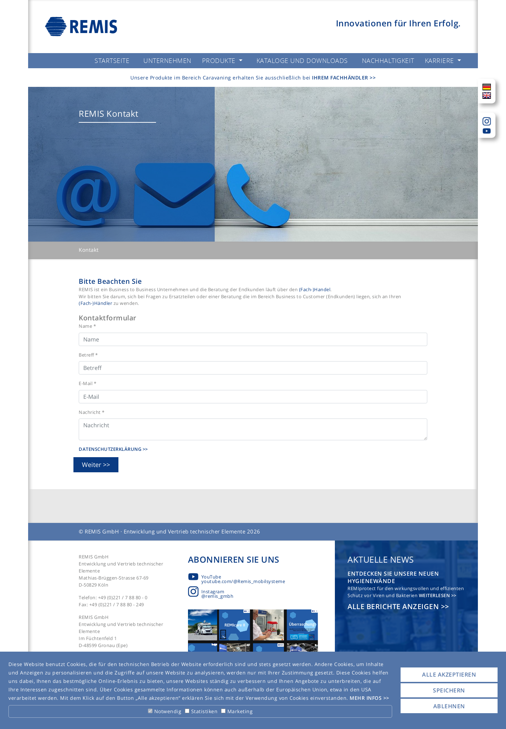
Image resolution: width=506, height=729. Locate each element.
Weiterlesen (435, 595)
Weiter (91, 464)
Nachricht (92, 412)
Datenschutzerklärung (111, 449)
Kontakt (89, 249)
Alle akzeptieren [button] (449, 674)
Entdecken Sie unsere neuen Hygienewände (393, 577)
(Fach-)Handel (315, 289)
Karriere (440, 60)
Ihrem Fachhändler (341, 77)
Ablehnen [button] (449, 706)
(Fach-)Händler (96, 303)
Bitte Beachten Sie (110, 281)
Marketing (237, 711)
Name (87, 326)
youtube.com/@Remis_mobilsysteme (243, 581)
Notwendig (164, 711)
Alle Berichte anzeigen (394, 606)
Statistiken (201, 711)
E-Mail (87, 383)
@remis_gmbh (217, 596)
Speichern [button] (449, 690)
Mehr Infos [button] (366, 698)
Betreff (88, 355)
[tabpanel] (253, 164)
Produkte (220, 60)
